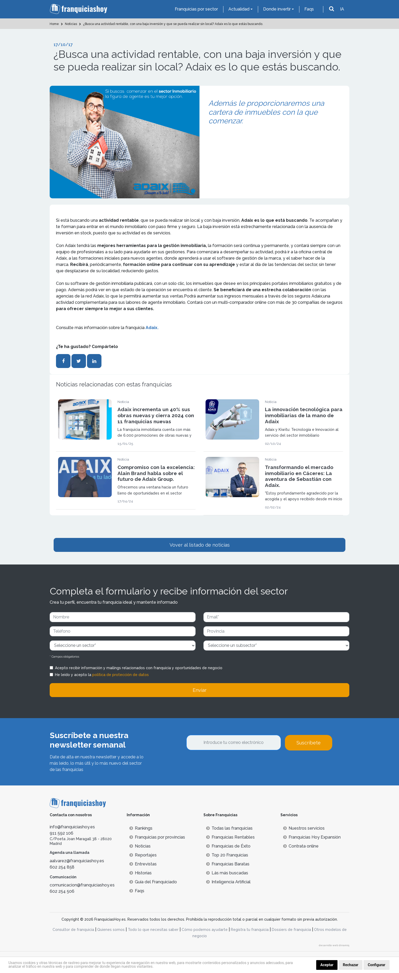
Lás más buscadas (227, 872)
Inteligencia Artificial (228, 881)
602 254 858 (62, 867)
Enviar (200, 690)
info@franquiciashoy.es (72, 826)
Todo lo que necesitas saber (153, 929)
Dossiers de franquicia (291, 929)
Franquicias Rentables (230, 837)
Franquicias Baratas (227, 863)
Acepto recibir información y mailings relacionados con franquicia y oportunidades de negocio (138, 668)
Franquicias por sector (196, 9)
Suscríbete (308, 742)
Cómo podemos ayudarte (205, 929)
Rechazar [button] (350, 965)
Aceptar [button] (327, 965)
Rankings (140, 828)
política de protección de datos (120, 675)
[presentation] (226, 764)
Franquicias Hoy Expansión (312, 837)
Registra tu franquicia (250, 929)
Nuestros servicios (304, 828)
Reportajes (143, 855)
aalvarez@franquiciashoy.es (77, 860)
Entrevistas (143, 863)
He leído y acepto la (102, 675)
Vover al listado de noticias (200, 545)
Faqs (309, 9)
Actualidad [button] (238, 9)
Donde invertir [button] (277, 9)
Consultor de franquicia (73, 929)
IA (342, 9)
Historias (140, 872)
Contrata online (301, 846)
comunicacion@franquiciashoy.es (82, 885)
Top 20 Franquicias (227, 855)
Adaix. (152, 327)
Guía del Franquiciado (153, 881)
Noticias (140, 846)
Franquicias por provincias (157, 837)
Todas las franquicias (229, 828)
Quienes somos (111, 929)
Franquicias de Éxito (228, 846)
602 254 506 (62, 891)
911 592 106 (61, 833)
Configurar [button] (376, 965)
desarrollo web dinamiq (334, 945)
